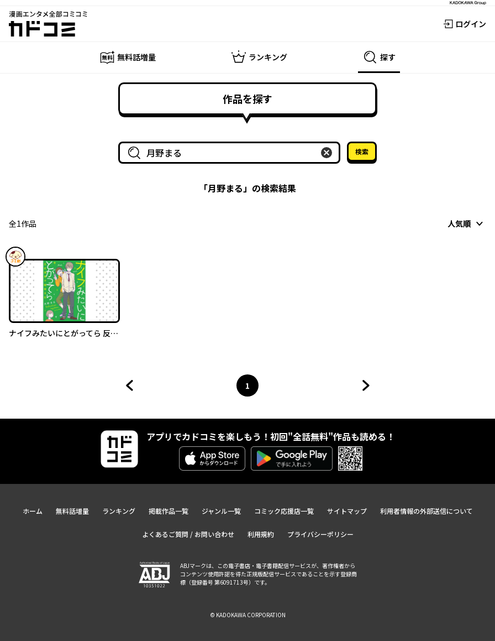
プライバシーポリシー (320, 534)
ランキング (118, 510)
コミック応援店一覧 (284, 510)
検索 (361, 151)
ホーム (33, 510)
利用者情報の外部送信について (426, 510)
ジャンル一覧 (221, 510)
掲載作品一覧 (168, 510)
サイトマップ (347, 510)
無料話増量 (72, 510)
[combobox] (231, 152)
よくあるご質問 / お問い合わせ (188, 534)
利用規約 (260, 534)
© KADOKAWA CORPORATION (248, 615)
